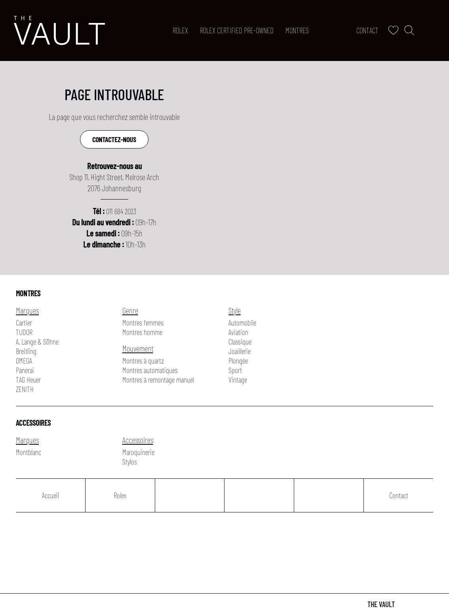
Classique (239, 341)
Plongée (238, 360)
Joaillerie (239, 351)
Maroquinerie (138, 452)
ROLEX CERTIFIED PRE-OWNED (237, 30)
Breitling (26, 351)
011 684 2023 (121, 211)
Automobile (242, 322)
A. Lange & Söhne (37, 341)
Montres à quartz (143, 360)
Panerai (25, 370)
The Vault (381, 604)
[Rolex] (433, 30)
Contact (367, 30)
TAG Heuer (28, 379)
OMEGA (24, 360)
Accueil (50, 495)
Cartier (24, 322)
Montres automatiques (150, 370)
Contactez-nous (114, 139)
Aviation (238, 332)
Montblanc (28, 452)
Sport (235, 370)
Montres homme (142, 332)
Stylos (129, 461)
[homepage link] (59, 30)
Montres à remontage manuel (158, 379)
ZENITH (25, 389)
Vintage (237, 379)
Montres (297, 30)
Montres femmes (143, 322)
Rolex (180, 30)
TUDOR (24, 332)
